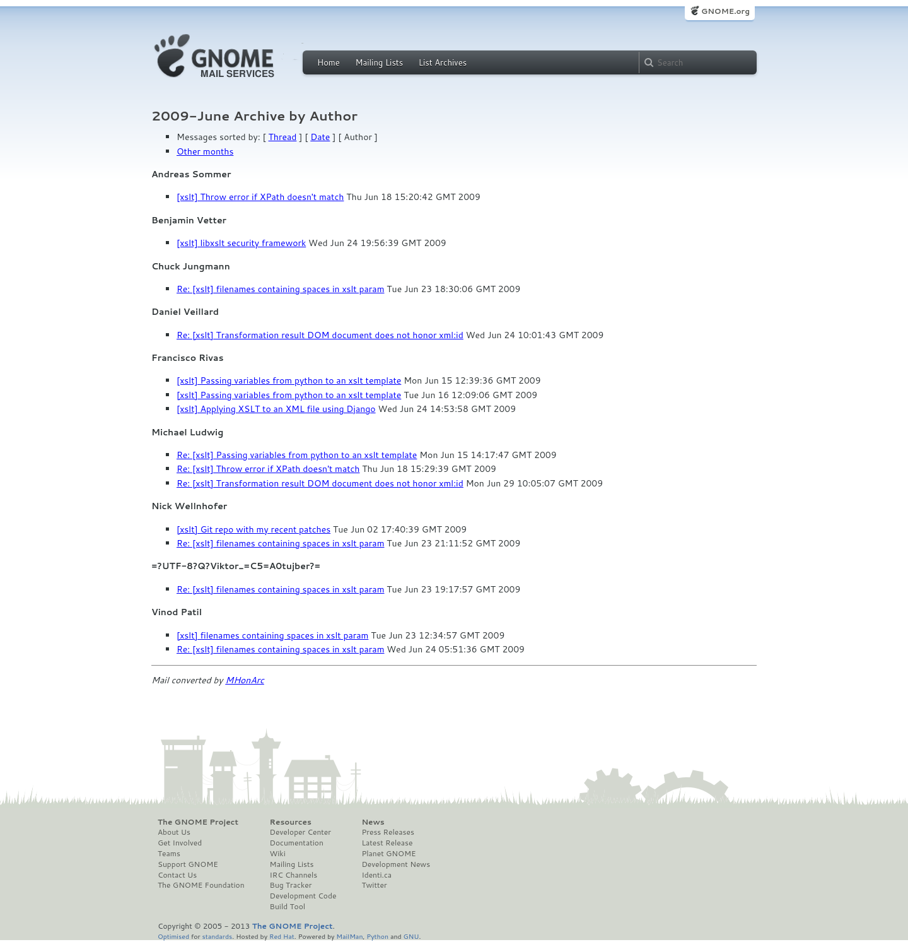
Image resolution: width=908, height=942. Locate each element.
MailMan (349, 936)
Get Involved (180, 843)
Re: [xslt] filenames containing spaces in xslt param (280, 289)
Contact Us (177, 875)
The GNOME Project (198, 822)
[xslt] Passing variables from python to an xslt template (289, 380)
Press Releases (387, 832)
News (372, 822)
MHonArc (244, 680)
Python (377, 936)
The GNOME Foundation (201, 885)
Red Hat (281, 936)
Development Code (303, 896)
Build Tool (287, 907)
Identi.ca (376, 875)
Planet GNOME (388, 854)
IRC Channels (294, 875)
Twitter (374, 885)
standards (217, 936)
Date (320, 137)
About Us (174, 832)
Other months (205, 151)
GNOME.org (725, 11)
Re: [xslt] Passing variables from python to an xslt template (297, 455)
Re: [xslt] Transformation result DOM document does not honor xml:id (320, 335)
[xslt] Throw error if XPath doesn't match (260, 197)
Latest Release (386, 843)
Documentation (296, 843)
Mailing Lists (379, 62)
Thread (283, 137)
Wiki (278, 854)
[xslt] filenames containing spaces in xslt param (272, 635)
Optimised (173, 936)
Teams (169, 854)
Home (328, 62)
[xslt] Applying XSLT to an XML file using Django (276, 409)
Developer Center (300, 832)
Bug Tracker (291, 885)
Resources (290, 822)
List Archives (443, 62)
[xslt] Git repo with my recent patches (253, 529)
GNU (411, 936)
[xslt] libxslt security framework (241, 243)
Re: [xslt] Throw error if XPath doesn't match (268, 468)
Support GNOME (188, 864)
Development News (395, 864)
